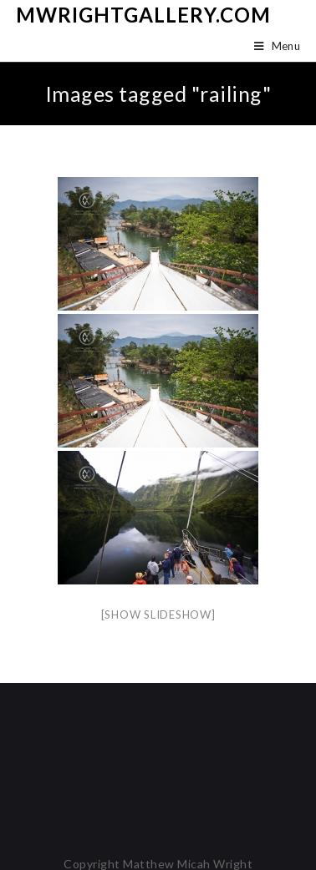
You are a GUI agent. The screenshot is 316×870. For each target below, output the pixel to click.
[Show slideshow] (158, 614)
